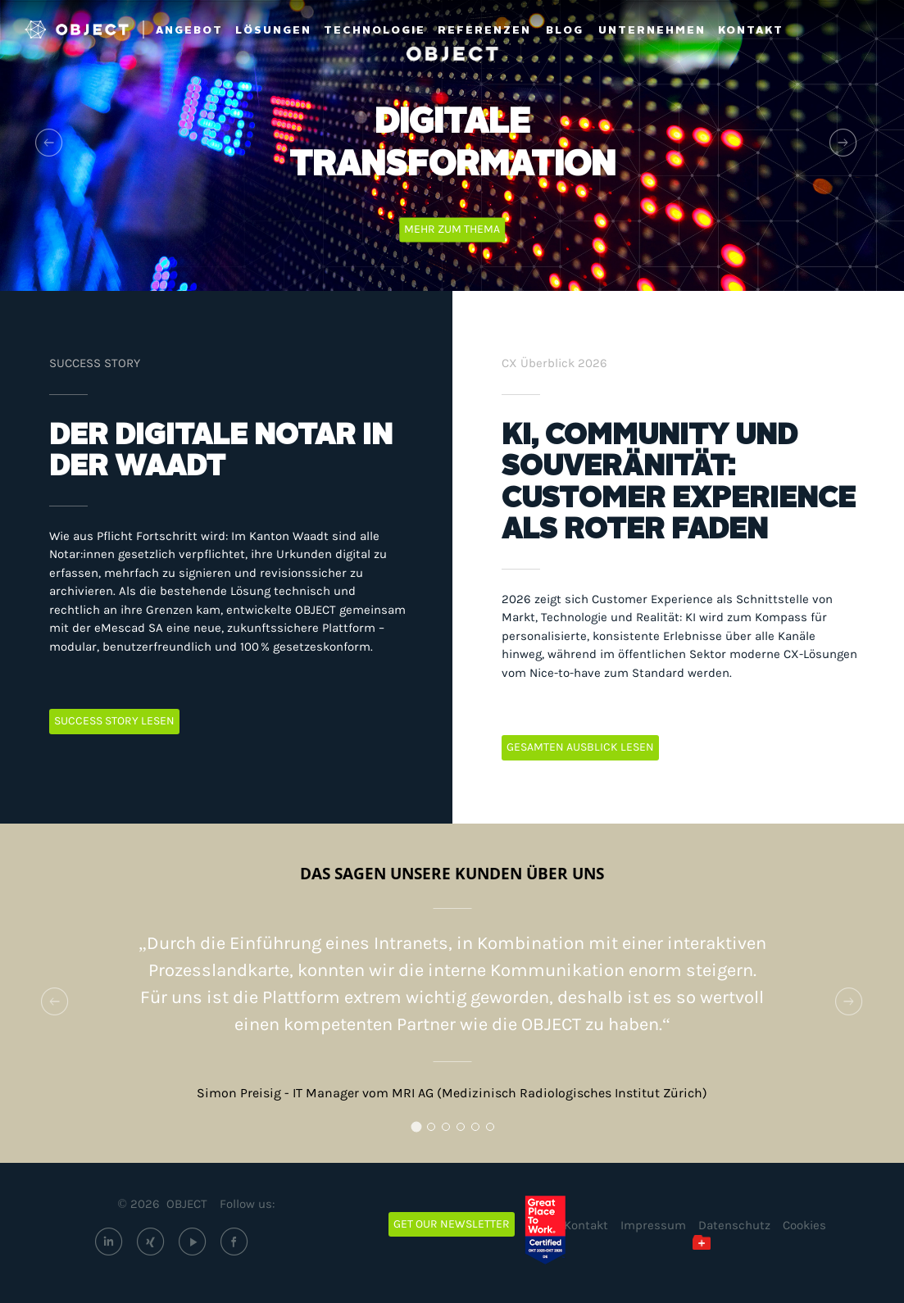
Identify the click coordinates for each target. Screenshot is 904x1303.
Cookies (804, 1225)
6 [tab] (494, 1131)
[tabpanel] (452, 983)
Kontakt (586, 1225)
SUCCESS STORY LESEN (114, 721)
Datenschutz (734, 1225)
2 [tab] (435, 1131)
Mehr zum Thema (452, 229)
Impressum (653, 1225)
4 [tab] (465, 1131)
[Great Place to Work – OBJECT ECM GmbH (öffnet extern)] (557, 1230)
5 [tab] (479, 1131)
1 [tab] (420, 1131)
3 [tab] (450, 1131)
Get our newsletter (451, 1224)
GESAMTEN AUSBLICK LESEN (580, 747)
